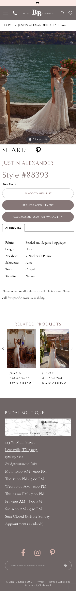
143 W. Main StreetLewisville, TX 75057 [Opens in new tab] (21, 446)
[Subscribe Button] (65, 565)
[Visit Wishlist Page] (70, 13)
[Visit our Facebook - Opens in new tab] (23, 552)
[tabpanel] (38, 87)
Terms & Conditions (59, 582)
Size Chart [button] (9, 184)
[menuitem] (5, 13)
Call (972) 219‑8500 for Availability (38, 216)
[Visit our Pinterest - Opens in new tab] (52, 552)
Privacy (40, 582)
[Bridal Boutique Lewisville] (38, 13)
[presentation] (21, 348)
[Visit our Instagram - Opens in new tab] (37, 552)
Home (8, 25)
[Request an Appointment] (38, 3)
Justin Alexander (33, 25)
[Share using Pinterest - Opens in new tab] (38, 150)
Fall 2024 (59, 25)
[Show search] (62, 13)
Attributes (13, 227)
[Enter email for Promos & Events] (38, 565)
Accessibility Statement (38, 585)
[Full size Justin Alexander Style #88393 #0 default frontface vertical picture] (38, 87)
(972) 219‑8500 (14, 457)
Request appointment (38, 205)
